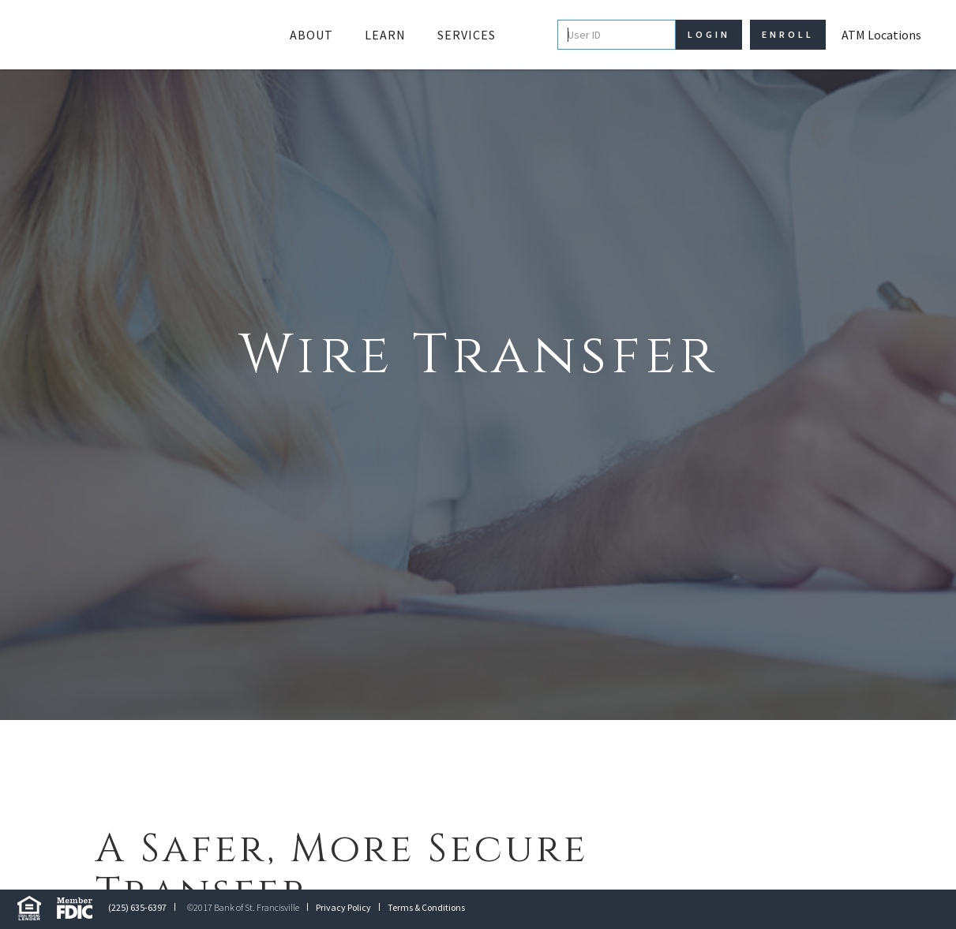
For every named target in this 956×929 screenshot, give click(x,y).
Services (466, 35)
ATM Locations (881, 35)
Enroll (788, 34)
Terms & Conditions (426, 907)
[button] (311, 34)
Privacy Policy (343, 907)
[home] (137, 35)
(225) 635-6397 (137, 907)
